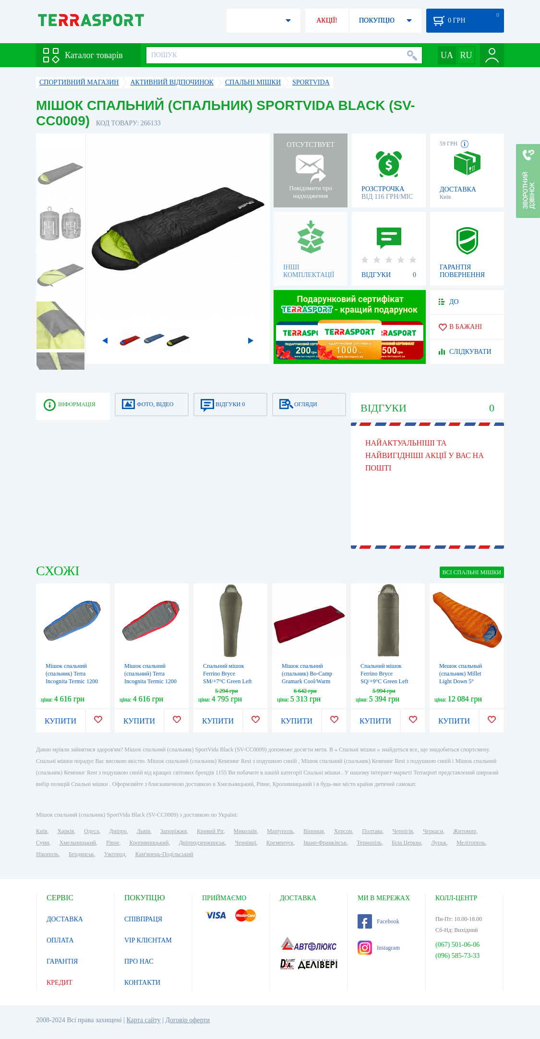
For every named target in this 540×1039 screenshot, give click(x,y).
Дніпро (117, 831)
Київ (41, 831)
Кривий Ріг (210, 831)
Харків (65, 831)
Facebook (378, 921)
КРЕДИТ (59, 982)
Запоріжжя (173, 831)
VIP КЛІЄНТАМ (148, 940)
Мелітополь (470, 842)
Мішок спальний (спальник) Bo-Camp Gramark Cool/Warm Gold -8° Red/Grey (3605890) (307, 681)
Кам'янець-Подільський (164, 854)
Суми (42, 842)
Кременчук (280, 842)
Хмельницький (78, 842)
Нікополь (47, 854)
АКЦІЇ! (326, 20)
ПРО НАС (139, 961)
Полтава (372, 831)
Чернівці (245, 842)
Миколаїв (245, 831)
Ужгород (114, 854)
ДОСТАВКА (65, 919)
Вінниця (313, 831)
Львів (143, 831)
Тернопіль (369, 842)
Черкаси (433, 831)
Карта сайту (143, 1020)
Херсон (343, 831)
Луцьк (438, 842)
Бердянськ (81, 854)
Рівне (112, 842)
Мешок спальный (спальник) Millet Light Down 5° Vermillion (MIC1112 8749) (464, 681)
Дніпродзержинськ (202, 842)
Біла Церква (406, 842)
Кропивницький (148, 842)
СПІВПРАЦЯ (143, 919)
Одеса (91, 831)
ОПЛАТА (60, 940)
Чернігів (402, 831)
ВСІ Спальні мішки (472, 572)
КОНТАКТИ (142, 982)
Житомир (464, 831)
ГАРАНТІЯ (62, 961)
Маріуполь (280, 831)
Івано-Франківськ (325, 842)
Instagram (379, 948)
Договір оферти (187, 1020)
